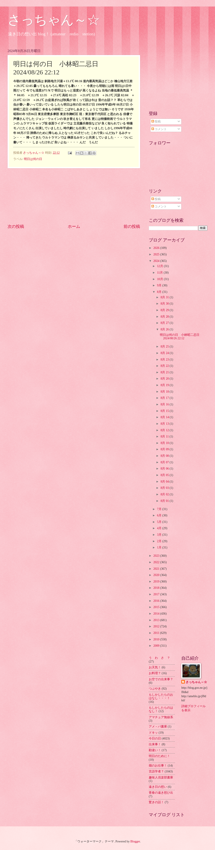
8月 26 (165, 329)
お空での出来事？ (161, 679)
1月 (159, 547)
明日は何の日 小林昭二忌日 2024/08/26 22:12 (181, 336)
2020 (156, 575)
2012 (156, 626)
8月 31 (165, 297)
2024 (156, 261)
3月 (159, 534)
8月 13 (165, 423)
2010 (156, 639)
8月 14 (165, 417)
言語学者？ (156, 771)
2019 (156, 581)
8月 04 (165, 481)
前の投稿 (132, 226)
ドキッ (153, 732)
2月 (159, 541)
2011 (156, 633)
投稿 (156, 121)
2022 (156, 562)
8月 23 (165, 359)
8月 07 (165, 462)
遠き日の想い (158, 786)
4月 (159, 528)
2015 (156, 607)
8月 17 (165, 398)
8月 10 (165, 443)
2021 (156, 568)
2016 (156, 600)
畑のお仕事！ (158, 765)
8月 (159, 292)
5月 (159, 522)
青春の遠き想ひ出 (161, 792)
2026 (156, 248)
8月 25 (165, 346)
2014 (156, 613)
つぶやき (155, 688)
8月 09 (165, 449)
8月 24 (165, 353)
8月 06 (165, 468)
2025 (156, 254)
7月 (159, 509)
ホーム (74, 226)
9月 (159, 285)
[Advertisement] (74, 196)
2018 (156, 587)
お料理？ (155, 673)
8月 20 (165, 378)
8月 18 (165, 391)
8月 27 (165, 323)
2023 (156, 555)
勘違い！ (155, 750)
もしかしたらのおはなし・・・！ (161, 696)
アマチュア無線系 (161, 717)
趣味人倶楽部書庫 (161, 777)
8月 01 (165, 500)
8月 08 (165, 455)
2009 (156, 645)
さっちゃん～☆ (54, 20)
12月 (160, 266)
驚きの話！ (156, 802)
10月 (160, 279)
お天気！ (155, 667)
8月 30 (165, 303)
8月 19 (165, 385)
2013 (156, 620)
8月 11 (164, 436)
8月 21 (165, 372)
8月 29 (165, 310)
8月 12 (165, 430)
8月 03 (165, 487)
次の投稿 (16, 226)
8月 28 (165, 316)
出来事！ (155, 744)
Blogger (135, 841)
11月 (160, 272)
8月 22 (165, 365)
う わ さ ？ (159, 657)
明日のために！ (159, 756)
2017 (156, 594)
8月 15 (165, 411)
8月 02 (165, 494)
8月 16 (165, 404)
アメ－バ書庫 (158, 726)
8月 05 (165, 475)
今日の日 (155, 738)
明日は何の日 (33, 159)
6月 (159, 515)
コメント (159, 129)
